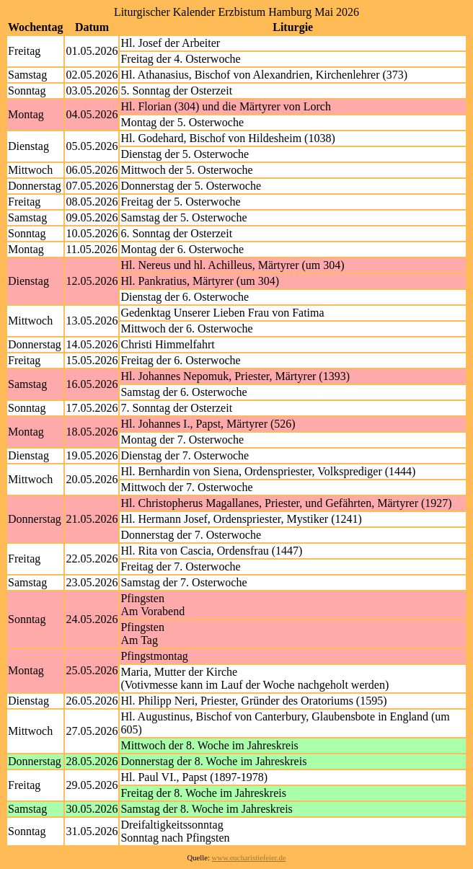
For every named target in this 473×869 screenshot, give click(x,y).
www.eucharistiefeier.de (249, 858)
